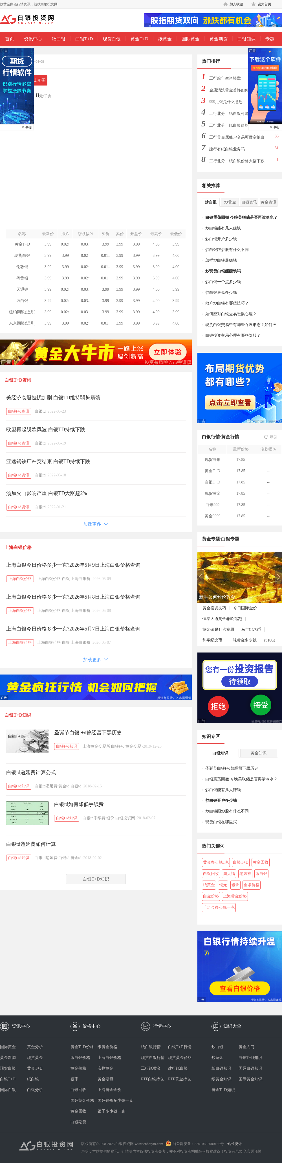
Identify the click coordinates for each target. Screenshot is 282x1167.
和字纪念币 (212, 640)
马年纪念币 (251, 629)
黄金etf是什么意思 (218, 629)
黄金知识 (258, 753)
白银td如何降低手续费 (79, 804)
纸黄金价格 (107, 1047)
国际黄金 (191, 38)
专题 (269, 38)
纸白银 (58, 38)
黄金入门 (246, 1047)
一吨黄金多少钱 (243, 640)
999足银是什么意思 (226, 102)
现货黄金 (35, 1058)
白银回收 (211, 874)
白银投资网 (125, 818)
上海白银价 (81, 579)
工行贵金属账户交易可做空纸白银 (237, 139)
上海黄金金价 (109, 1090)
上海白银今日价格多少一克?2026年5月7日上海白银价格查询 (73, 629)
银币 (74, 1079)
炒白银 (211, 202)
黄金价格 (78, 1068)
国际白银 (8, 1090)
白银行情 (211, 436)
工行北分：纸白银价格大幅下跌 (237, 161)
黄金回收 (260, 862)
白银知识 (246, 38)
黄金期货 (219, 38)
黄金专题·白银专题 (220, 539)
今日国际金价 (245, 608)
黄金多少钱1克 (216, 862)
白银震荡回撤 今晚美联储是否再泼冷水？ (241, 217)
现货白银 (112, 38)
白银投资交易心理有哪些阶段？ (233, 335)
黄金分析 (35, 1047)
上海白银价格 (18, 547)
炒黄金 (230, 202)
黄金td (63, 786)
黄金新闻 (8, 1058)
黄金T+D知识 (223, 1090)
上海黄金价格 (235, 896)
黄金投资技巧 (214, 608)
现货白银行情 (153, 1058)
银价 (110, 818)
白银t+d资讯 (18, 411)
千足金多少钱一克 (219, 907)
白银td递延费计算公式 (31, 772)
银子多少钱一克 (111, 1111)
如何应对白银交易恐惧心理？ (231, 314)
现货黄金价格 (180, 1058)
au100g (269, 640)
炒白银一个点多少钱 (223, 282)
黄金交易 (133, 746)
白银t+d (117, 746)
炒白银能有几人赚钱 (223, 228)
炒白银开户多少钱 (221, 239)
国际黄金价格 (82, 1100)
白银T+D (84, 38)
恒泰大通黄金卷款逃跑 (222, 619)
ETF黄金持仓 (179, 1079)
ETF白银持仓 (152, 1079)
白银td (40, 411)
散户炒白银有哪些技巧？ (227, 303)
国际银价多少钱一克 (111, 1100)
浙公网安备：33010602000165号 (198, 1144)
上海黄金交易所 (96, 746)
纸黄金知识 (221, 1079)
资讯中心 (33, 38)
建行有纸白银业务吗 (227, 149)
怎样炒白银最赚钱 (221, 260)
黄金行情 (230, 436)
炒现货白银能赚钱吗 (223, 271)
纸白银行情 (151, 1047)
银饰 (235, 885)
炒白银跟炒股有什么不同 (227, 250)
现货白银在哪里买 (221, 822)
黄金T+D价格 (82, 1047)
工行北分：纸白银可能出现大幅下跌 (237, 115)
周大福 (229, 874)
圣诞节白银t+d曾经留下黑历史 (88, 732)
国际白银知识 (250, 1068)
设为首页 (264, 4)
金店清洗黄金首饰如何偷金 (233, 90)
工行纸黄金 (151, 1068)
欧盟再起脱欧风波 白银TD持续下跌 (45, 429)
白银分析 (35, 1090)
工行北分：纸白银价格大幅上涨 (237, 125)
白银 (66, 579)
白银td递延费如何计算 (31, 844)
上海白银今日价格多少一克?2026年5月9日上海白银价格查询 (73, 565)
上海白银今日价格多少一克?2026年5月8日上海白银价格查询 (73, 597)
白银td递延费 (46, 786)
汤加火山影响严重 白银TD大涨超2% (46, 493)
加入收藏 (236, 4)
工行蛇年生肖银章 (225, 78)
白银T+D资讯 (18, 380)
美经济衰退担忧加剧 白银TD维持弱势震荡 (53, 397)
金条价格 (251, 885)
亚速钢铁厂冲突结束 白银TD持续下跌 (48, 461)
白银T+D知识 (18, 715)
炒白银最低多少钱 (221, 292)
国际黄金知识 (250, 1079)
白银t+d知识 (66, 746)
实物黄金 (105, 1068)
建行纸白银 (178, 1068)
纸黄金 (165, 38)
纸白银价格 (80, 1058)
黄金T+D (139, 38)
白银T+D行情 (179, 1047)
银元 (223, 885)
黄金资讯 (268, 202)
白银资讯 (249, 202)
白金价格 (211, 896)
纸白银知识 (221, 1068)
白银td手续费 (94, 818)
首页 (9, 38)
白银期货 (78, 1122)
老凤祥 (245, 874)
